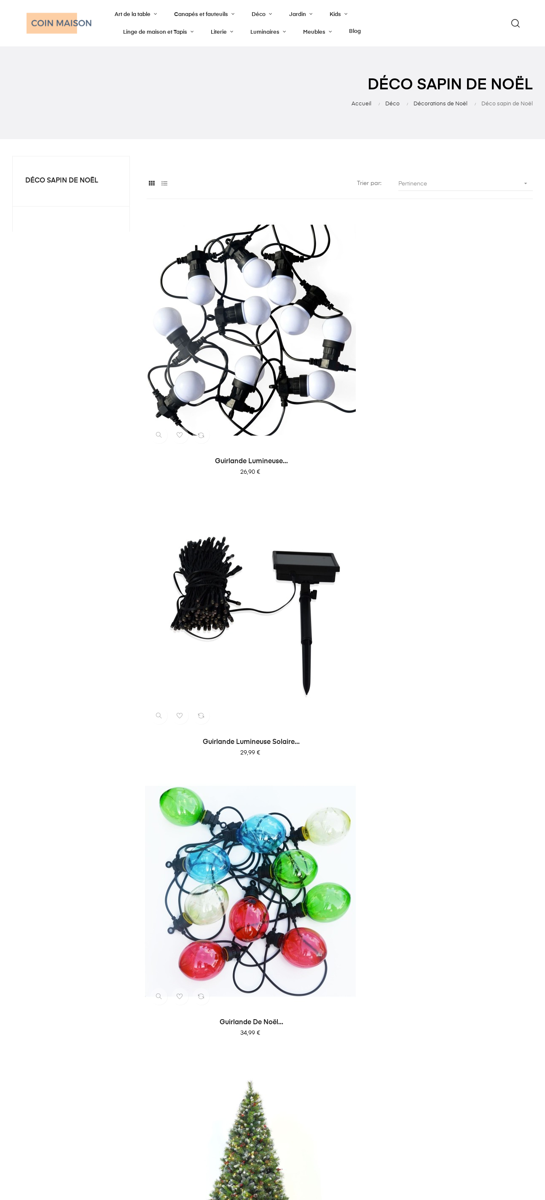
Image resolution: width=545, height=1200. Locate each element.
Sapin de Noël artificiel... (205, 532)
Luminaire (204, 1085)
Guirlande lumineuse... (205, 356)
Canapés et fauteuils (219, 1055)
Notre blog (296, 1055)
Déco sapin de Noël (61, 180)
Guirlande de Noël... (474, 356)
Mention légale (301, 1085)
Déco (198, 1100)
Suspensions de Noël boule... (205, 883)
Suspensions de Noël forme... (339, 883)
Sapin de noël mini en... (474, 532)
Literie (198, 1070)
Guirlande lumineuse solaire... (339, 356)
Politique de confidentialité (317, 1070)
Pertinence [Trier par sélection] (465, 183)
